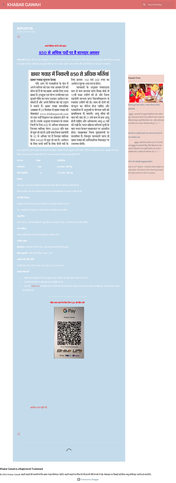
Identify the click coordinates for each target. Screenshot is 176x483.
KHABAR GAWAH (24, 4)
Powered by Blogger (88, 479)
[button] (18, 37)
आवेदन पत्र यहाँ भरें (39, 407)
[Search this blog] (160, 5)
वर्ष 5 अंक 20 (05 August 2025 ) (140, 161)
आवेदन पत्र (35, 286)
